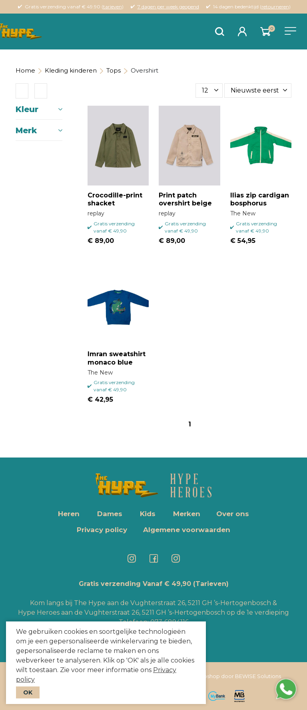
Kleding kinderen (71, 70)
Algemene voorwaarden (186, 530)
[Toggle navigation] (290, 31)
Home (25, 70)
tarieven (112, 7)
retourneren (275, 7)
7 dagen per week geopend (168, 7)
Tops (113, 70)
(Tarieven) (211, 584)
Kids (147, 514)
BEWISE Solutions (258, 676)
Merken (186, 514)
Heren (69, 514)
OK (27, 692)
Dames (109, 514)
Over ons (232, 514)
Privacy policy (102, 530)
